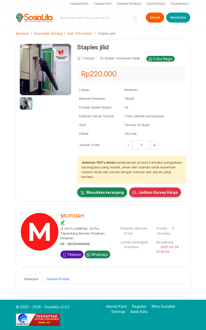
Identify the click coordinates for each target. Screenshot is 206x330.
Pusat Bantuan (179, 3)
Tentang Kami (102, 3)
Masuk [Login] (155, 17)
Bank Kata (139, 311)
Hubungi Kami (79, 3)
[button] (26, 103)
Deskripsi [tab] (31, 279)
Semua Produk (156, 3)
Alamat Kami (116, 306)
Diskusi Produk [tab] (58, 279)
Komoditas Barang (48, 33)
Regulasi (139, 306)
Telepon (72, 254)
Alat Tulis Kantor (79, 33)
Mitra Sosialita (163, 306)
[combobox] (94, 18)
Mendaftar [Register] (178, 17)
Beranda (22, 33)
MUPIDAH (72, 216)
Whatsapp (97, 254)
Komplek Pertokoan (129, 3)
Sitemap (118, 311)
